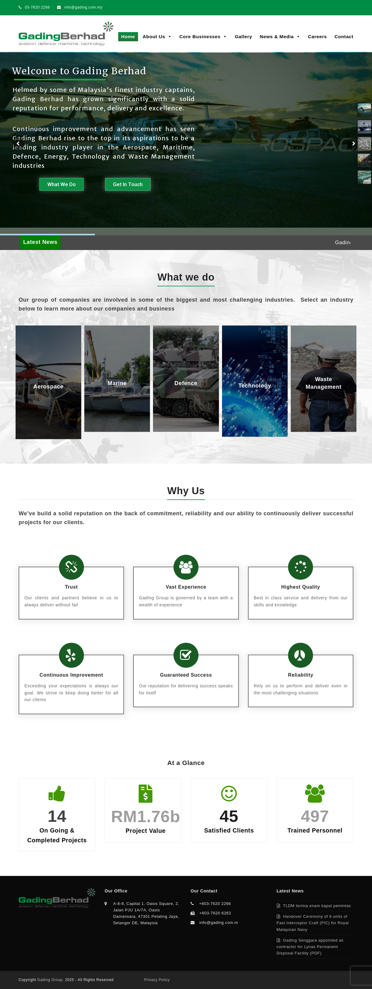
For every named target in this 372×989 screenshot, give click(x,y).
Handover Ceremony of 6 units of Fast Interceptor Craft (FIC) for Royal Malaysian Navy (313, 923)
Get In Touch (128, 184)
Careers (317, 36)
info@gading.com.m (218, 922)
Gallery (243, 36)
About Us (157, 36)
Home (128, 36)
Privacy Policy (157, 980)
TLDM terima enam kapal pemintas (317, 905)
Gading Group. (50, 980)
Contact (343, 36)
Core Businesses (203, 36)
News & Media (280, 36)
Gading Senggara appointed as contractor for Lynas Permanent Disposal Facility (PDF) (310, 946)
